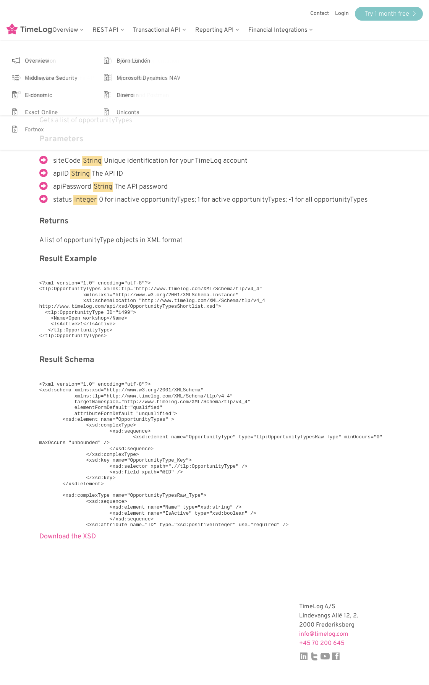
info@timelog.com (323, 634)
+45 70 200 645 (322, 643)
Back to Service (63, 76)
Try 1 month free (390, 14)
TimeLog (29, 30)
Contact (319, 13)
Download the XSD (67, 536)
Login (342, 13)
